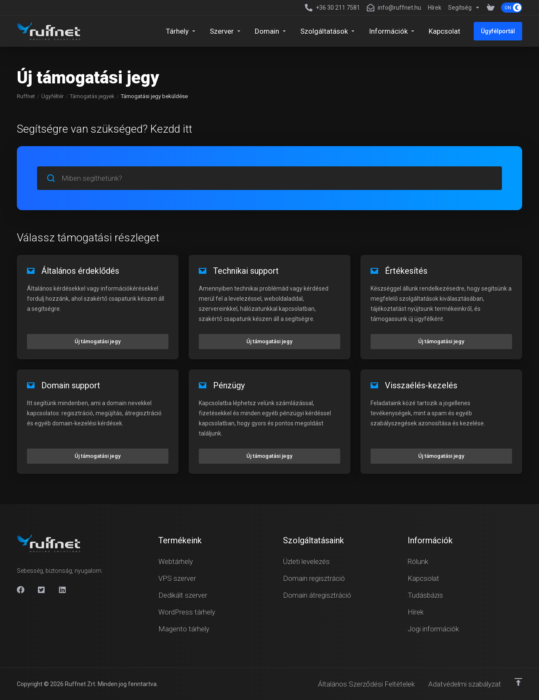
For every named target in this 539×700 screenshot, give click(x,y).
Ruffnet (26, 96)
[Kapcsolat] (444, 31)
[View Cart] (490, 7)
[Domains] (271, 31)
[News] (434, 7)
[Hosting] (181, 31)
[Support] (464, 7)
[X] (41, 589)
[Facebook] (20, 589)
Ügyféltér (52, 96)
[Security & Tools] (328, 31)
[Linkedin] (62, 589)
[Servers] (225, 31)
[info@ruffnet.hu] (393, 7)
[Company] (392, 31)
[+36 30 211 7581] (332, 7)
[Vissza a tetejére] (518, 682)
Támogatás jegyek (92, 96)
